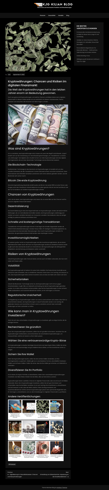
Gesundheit (51, 15)
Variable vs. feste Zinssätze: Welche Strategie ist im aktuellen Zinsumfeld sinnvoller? (87, 42)
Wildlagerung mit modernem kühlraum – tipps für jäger (89, 60)
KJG (9, 74)
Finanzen (42, 15)
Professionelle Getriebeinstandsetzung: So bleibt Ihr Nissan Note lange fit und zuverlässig (88, 34)
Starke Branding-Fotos (83, 56)
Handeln (60, 15)
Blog (67, 15)
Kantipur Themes (62, 487)
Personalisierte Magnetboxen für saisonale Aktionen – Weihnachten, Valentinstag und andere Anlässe (87, 50)
